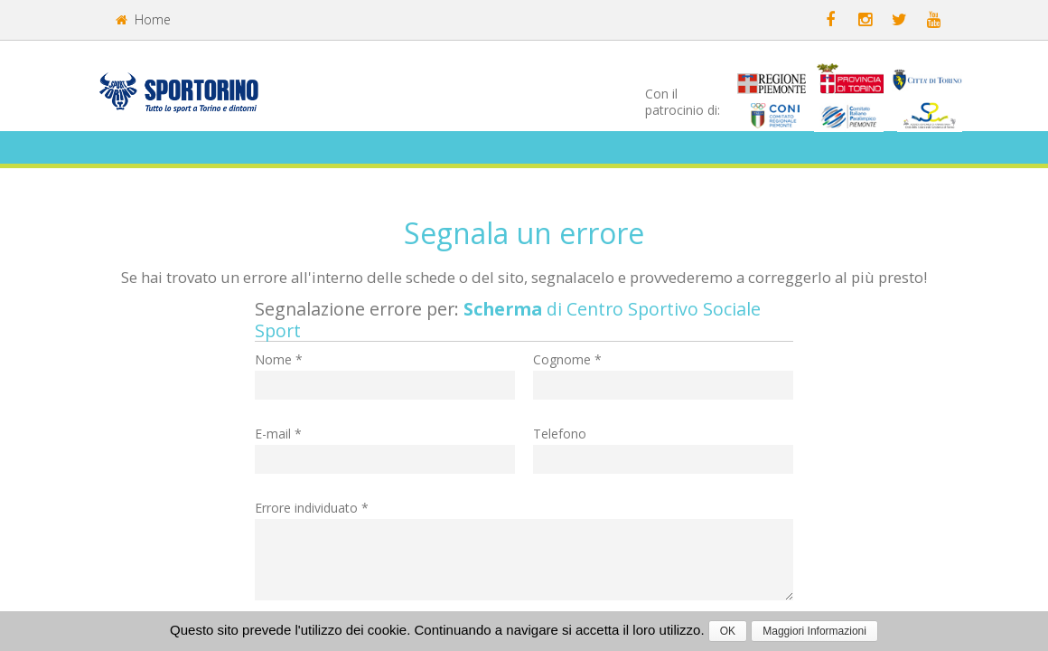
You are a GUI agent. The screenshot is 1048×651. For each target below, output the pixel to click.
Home (143, 19)
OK (727, 631)
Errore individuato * (312, 507)
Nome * (279, 359)
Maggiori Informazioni (814, 631)
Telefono (559, 433)
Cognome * (567, 359)
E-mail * (278, 433)
